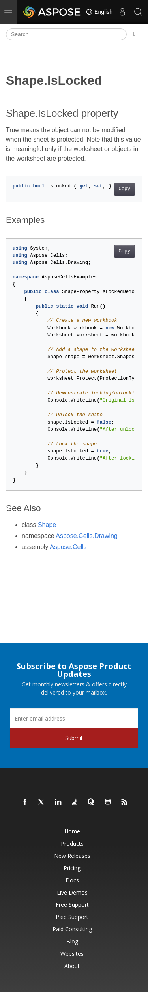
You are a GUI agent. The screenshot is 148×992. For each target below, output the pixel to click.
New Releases (72, 855)
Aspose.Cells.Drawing (87, 535)
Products (72, 843)
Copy (124, 189)
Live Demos (72, 892)
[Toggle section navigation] (134, 34)
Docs (72, 880)
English (99, 11)
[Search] (66, 34)
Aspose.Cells (68, 547)
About (72, 966)
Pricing (72, 868)
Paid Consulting (72, 929)
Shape (47, 524)
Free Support (72, 904)
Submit (74, 738)
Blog (72, 941)
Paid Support (72, 917)
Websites (72, 953)
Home (72, 831)
